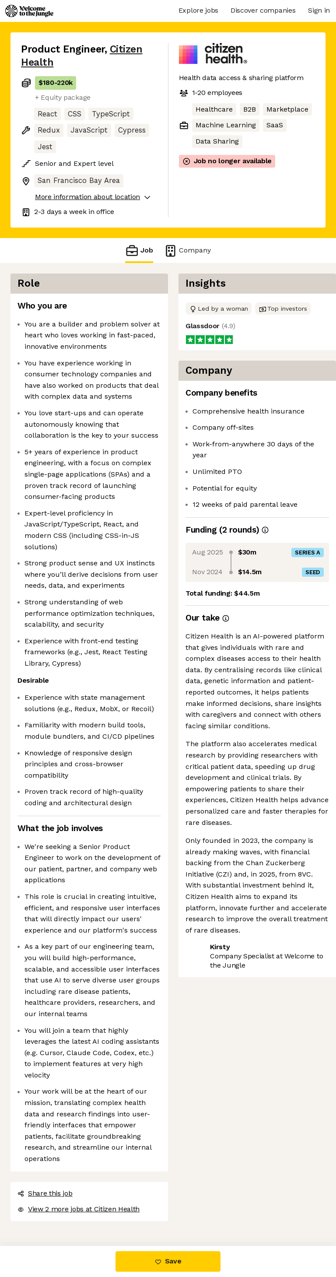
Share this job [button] (45, 1193)
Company (187, 250)
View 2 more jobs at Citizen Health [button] (79, 1209)
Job (139, 250)
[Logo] (29, 11)
